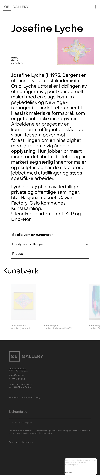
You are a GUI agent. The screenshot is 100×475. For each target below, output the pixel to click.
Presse (50, 253)
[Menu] (95, 6)
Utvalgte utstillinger (50, 244)
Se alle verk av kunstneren (50, 234)
